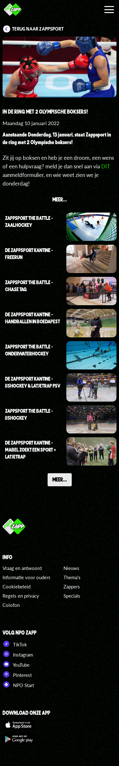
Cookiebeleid (16, 586)
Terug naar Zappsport (38, 29)
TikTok (15, 644)
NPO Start (18, 684)
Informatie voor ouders (26, 577)
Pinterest (17, 674)
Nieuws (71, 568)
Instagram (18, 654)
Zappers (71, 586)
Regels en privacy (21, 596)
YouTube (16, 664)
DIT (105, 166)
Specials (71, 596)
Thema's (72, 577)
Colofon (11, 605)
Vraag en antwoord (22, 568)
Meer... (59, 479)
